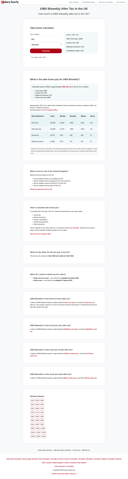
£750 (42, 408)
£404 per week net (90, 378)
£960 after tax (86, 450)
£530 (32, 400)
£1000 (37, 428)
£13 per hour (76, 450)
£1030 (44, 432)
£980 (32, 428)
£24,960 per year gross (70, 329)
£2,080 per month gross (71, 353)
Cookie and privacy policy (60, 473)
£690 (37, 408)
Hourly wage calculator (45, 450)
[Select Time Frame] (46, 45)
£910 (32, 424)
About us (73, 473)
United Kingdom (57, 462)
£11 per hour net (88, 302)
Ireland (66, 462)
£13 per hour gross (69, 302)
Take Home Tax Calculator (106, 2)
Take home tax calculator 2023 (40, 234)
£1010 (33, 432)
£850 (42, 416)
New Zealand (82, 462)
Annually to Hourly (57, 459)
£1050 (33, 436)
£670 (32, 408)
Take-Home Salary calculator (62, 450)
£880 (37, 420)
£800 (32, 416)
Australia (73, 462)
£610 (32, 404)
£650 (42, 404)
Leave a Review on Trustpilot (64, 466)
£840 (37, 416)
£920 (37, 424)
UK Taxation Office (51, 110)
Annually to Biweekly (85, 459)
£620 (37, 404)
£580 (42, 400)
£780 (42, 412)
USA (43, 462)
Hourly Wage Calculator (88, 2)
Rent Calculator (121, 2)
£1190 (38, 436)
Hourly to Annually (71, 459)
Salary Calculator (74, 2)
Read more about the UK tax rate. (41, 189)
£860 (32, 420)
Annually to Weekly (100, 459)
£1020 (38, 432)
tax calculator (74, 228)
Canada (48, 462)
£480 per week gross (70, 378)
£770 (37, 412)
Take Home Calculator (13, 459)
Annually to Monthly (115, 459)
